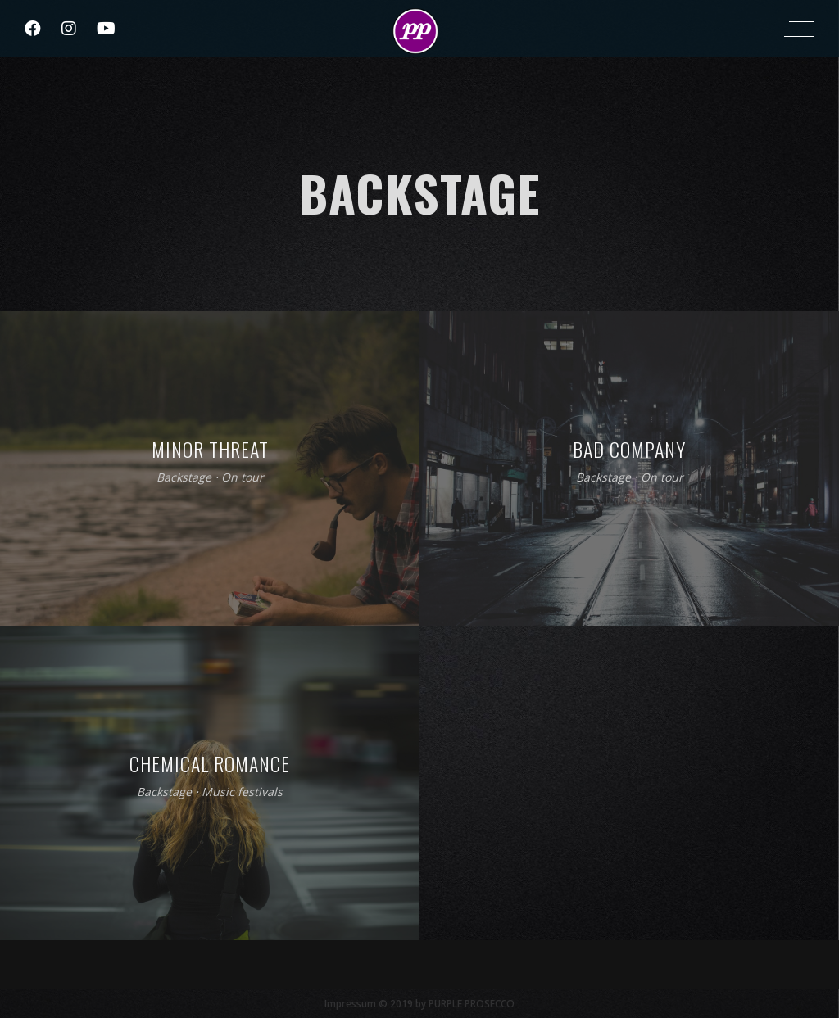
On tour (242, 478)
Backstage (183, 478)
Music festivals (242, 792)
